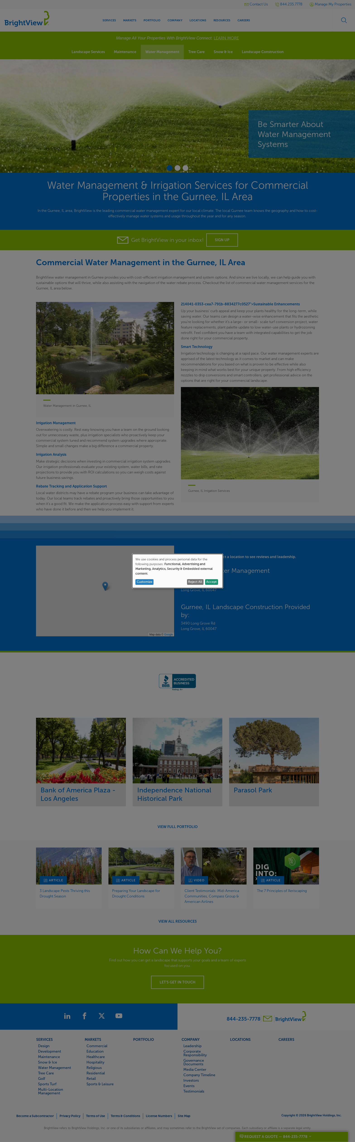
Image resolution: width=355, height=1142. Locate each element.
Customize (144, 582)
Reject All (195, 582)
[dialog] (177, 571)
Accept (211, 582)
